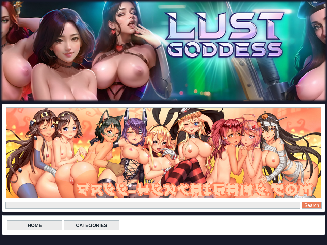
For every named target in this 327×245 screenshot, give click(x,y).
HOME (35, 225)
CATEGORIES (91, 225)
